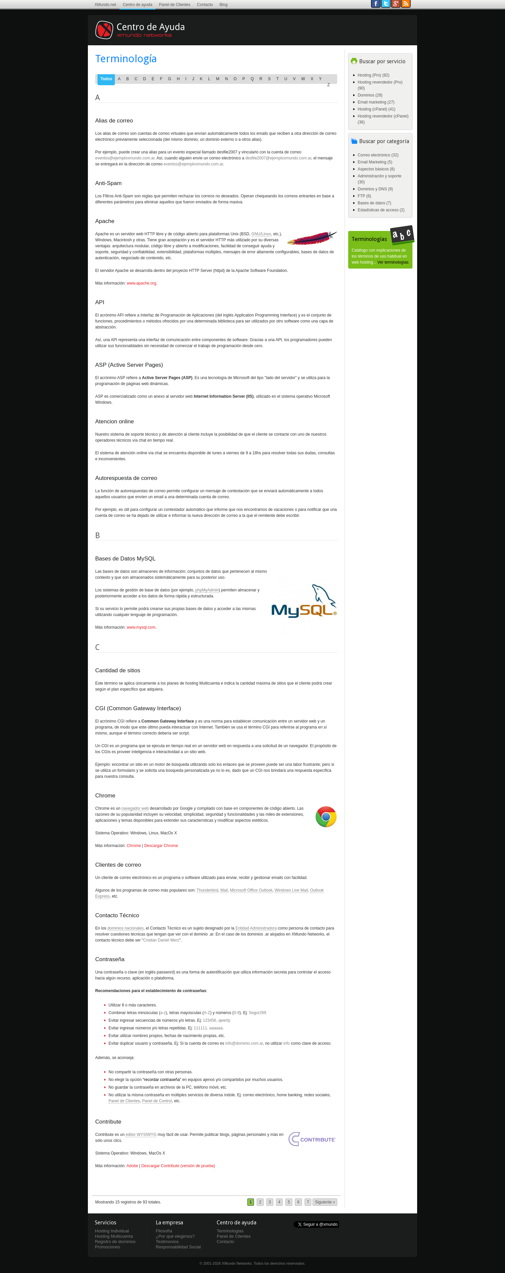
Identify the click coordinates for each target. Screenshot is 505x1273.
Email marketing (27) (376, 102)
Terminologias (230, 1230)
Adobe (132, 1166)
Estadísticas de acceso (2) (381, 210)
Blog (224, 4)
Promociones (107, 1246)
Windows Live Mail (291, 890)
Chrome (134, 845)
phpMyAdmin (207, 590)
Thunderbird (207, 890)
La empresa (169, 1222)
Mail (224, 890)
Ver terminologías (393, 262)
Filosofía (164, 1230)
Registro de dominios (115, 1241)
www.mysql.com (141, 627)
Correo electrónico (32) (378, 155)
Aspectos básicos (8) (376, 169)
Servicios (105, 1222)
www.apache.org (141, 283)
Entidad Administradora (256, 928)
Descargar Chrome (161, 845)
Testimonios (167, 1241)
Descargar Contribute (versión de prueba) (178, 1166)
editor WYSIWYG (141, 1134)
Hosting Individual (112, 1230)
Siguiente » (325, 1202)
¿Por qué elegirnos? (175, 1236)
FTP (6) (364, 196)
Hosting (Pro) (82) (373, 75)
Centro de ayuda (137, 4)
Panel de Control (157, 1101)
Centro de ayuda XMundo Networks (149, 35)
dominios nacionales (126, 928)
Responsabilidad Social (178, 1246)
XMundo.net (105, 4)
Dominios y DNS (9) (375, 189)
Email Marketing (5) (375, 162)
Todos (106, 79)
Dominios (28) (370, 95)
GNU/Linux (261, 234)
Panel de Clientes (174, 4)
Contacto (205, 4)
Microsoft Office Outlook (251, 890)
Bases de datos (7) (374, 203)
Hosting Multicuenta (114, 1236)
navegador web (135, 808)
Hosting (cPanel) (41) (376, 109)
